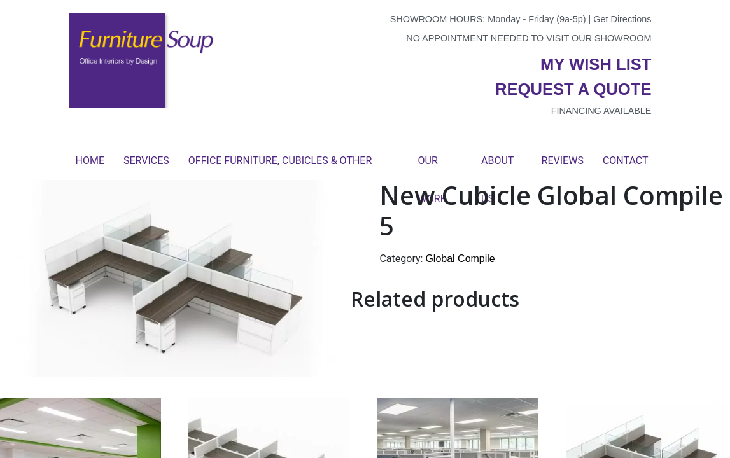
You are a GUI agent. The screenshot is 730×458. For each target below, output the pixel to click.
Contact (626, 161)
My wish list (595, 64)
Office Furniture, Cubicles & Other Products (280, 167)
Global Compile (460, 258)
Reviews (563, 161)
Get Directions (622, 19)
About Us (497, 167)
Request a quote (573, 89)
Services (146, 161)
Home (90, 161)
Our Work (432, 167)
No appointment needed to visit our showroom (528, 38)
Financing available (601, 111)
